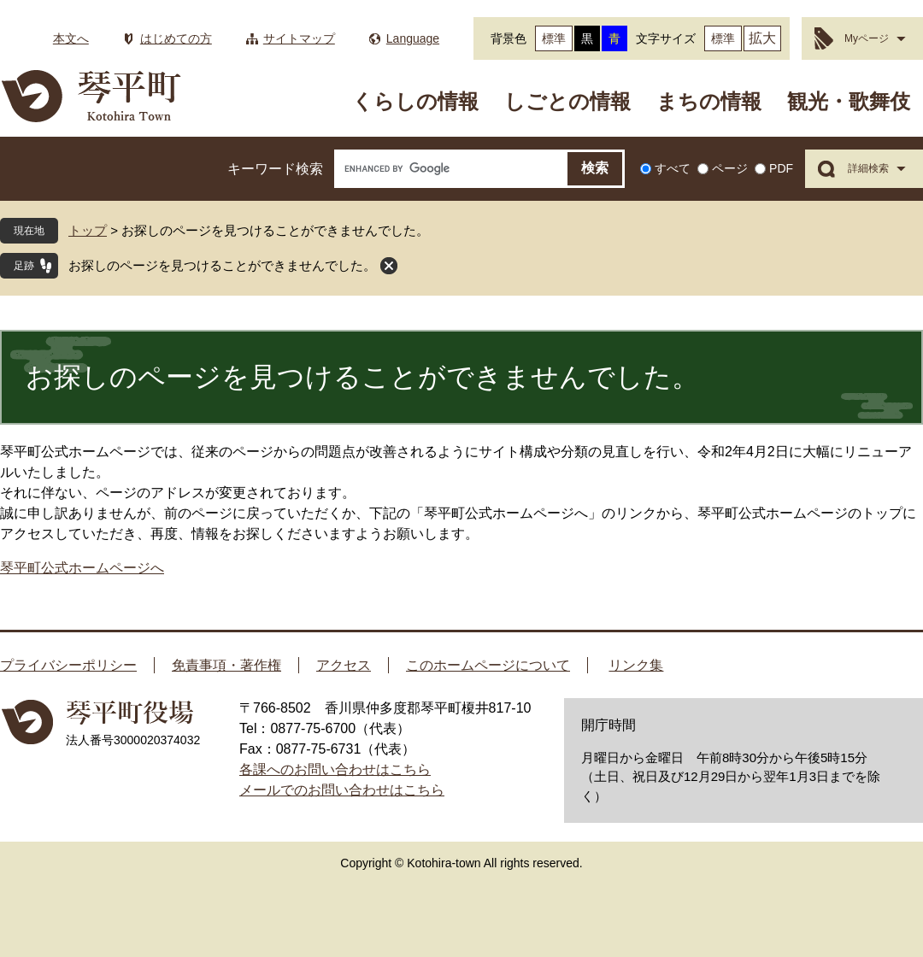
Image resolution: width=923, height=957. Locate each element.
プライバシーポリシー (68, 665)
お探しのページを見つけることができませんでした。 (222, 265)
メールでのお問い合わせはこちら (341, 790)
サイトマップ (299, 38)
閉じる (388, 265)
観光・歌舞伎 (848, 101)
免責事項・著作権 (226, 665)
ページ (730, 168)
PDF (781, 168)
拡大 (762, 38)
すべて (673, 168)
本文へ (71, 38)
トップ (87, 230)
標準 (554, 38)
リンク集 (635, 665)
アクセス (343, 665)
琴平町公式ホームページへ (82, 568)
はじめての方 (176, 38)
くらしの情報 (415, 101)
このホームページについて (488, 665)
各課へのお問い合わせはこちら (335, 769)
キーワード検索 (275, 168)
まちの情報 (708, 101)
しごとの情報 (567, 101)
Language (412, 38)
